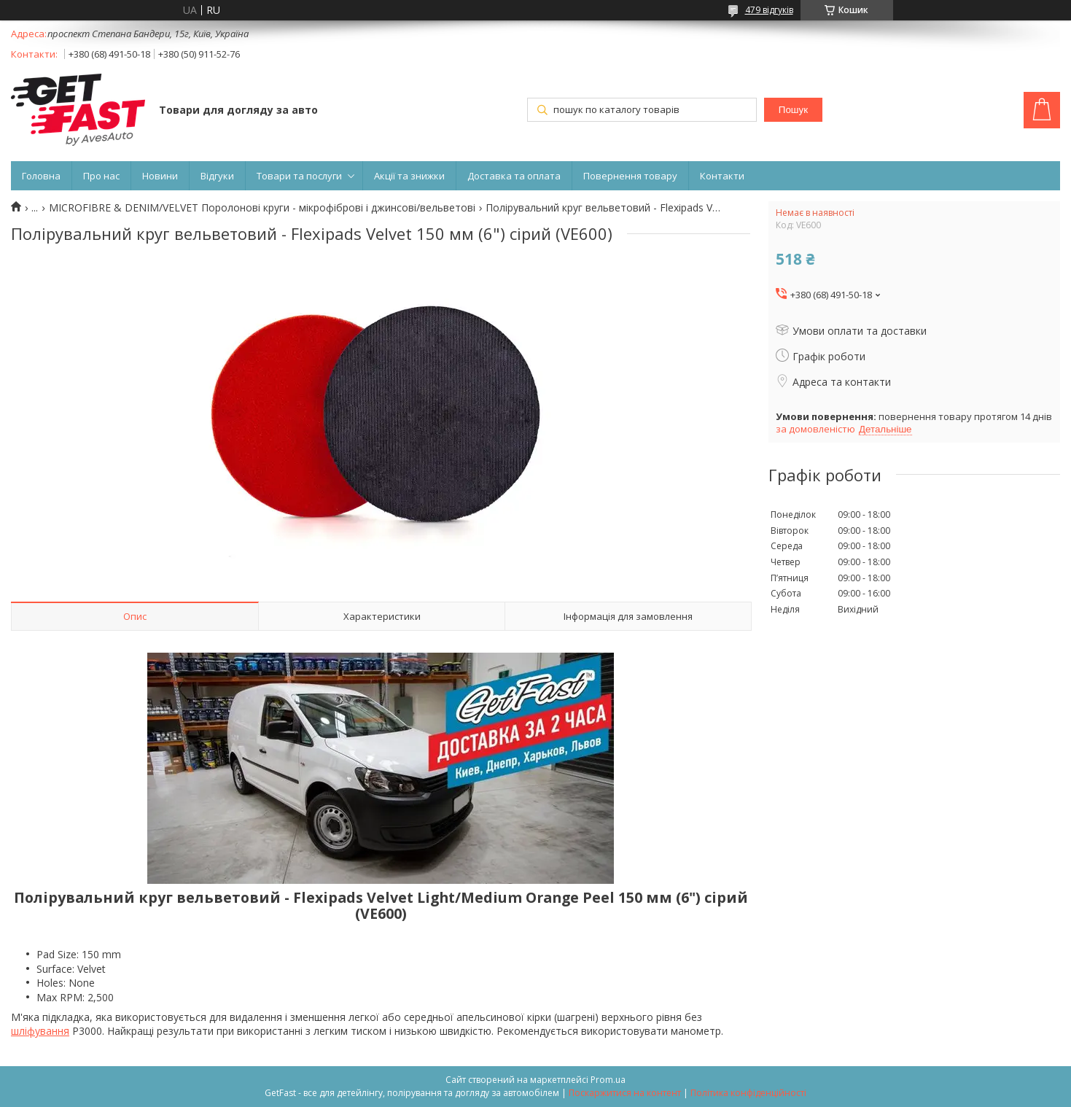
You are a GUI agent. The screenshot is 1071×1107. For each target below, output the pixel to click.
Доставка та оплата (514, 175)
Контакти (722, 175)
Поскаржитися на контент (625, 1093)
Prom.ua (608, 1079)
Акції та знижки (409, 175)
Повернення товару (630, 175)
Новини (160, 175)
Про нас (101, 175)
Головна (41, 175)
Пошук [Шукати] (793, 109)
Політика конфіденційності (748, 1093)
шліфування (40, 1031)
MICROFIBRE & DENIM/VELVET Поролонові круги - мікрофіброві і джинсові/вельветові (262, 207)
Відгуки (217, 175)
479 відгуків (769, 10)
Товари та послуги (299, 175)
